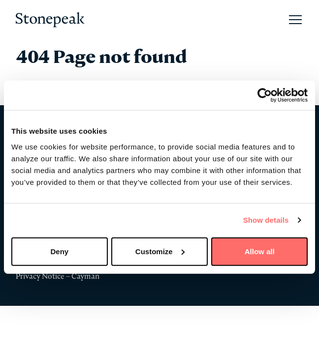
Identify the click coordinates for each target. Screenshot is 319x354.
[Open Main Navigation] (295, 20)
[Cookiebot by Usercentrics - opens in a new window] (265, 95)
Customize (160, 251)
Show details (266, 220)
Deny (59, 251)
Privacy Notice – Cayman (57, 276)
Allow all (260, 251)
